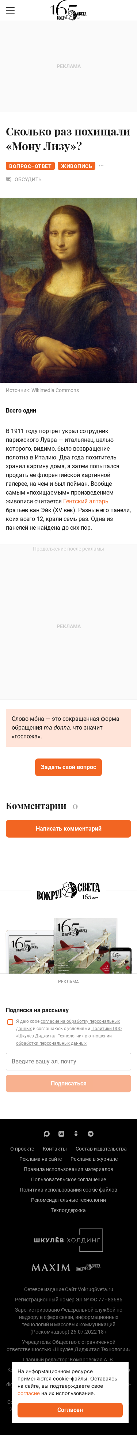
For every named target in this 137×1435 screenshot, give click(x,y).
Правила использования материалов (68, 1169)
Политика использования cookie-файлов (68, 1190)
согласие (29, 1393)
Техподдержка (68, 1210)
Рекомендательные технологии (68, 1200)
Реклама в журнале (94, 1159)
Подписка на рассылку (37, 1010)
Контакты (55, 1149)
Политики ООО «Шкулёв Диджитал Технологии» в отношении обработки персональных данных (69, 1036)
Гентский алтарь (86, 501)
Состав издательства (101, 1149)
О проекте (22, 1149)
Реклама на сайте (40, 1159)
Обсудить (24, 179)
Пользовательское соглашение (68, 1179)
